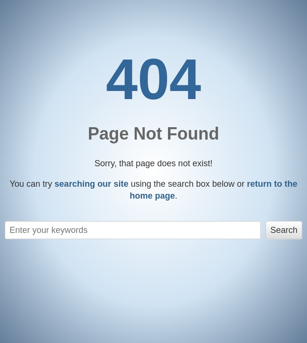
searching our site (92, 184)
